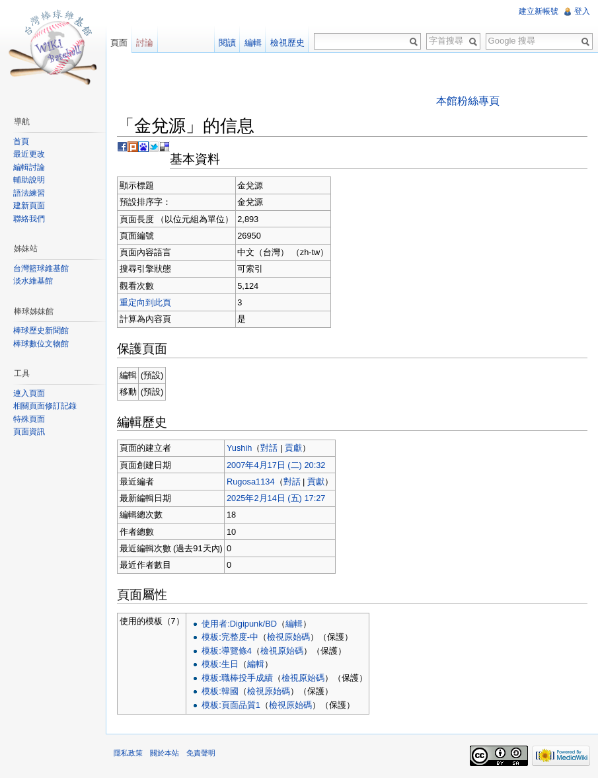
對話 (269, 448)
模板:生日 (220, 664)
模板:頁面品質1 (231, 705)
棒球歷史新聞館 (41, 330)
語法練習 (29, 193)
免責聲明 (200, 753)
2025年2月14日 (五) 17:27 (276, 498)
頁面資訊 (29, 431)
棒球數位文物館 (41, 343)
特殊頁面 (29, 419)
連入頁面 (29, 393)
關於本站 (164, 753)
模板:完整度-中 (230, 637)
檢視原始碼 (288, 637)
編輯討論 (29, 167)
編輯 (294, 624)
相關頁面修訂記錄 (45, 405)
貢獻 (293, 448)
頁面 (119, 43)
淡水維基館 (33, 281)
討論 (144, 43)
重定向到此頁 (145, 302)
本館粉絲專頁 (468, 100)
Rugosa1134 (251, 481)
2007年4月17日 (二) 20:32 (276, 465)
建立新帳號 (538, 11)
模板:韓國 (220, 691)
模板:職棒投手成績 (237, 678)
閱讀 (227, 43)
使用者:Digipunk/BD (239, 624)
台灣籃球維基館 (41, 268)
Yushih (239, 448)
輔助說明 (29, 179)
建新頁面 (29, 205)
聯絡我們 (29, 218)
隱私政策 (128, 753)
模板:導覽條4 (227, 651)
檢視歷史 (287, 43)
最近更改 (29, 154)
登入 (582, 11)
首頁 (21, 141)
